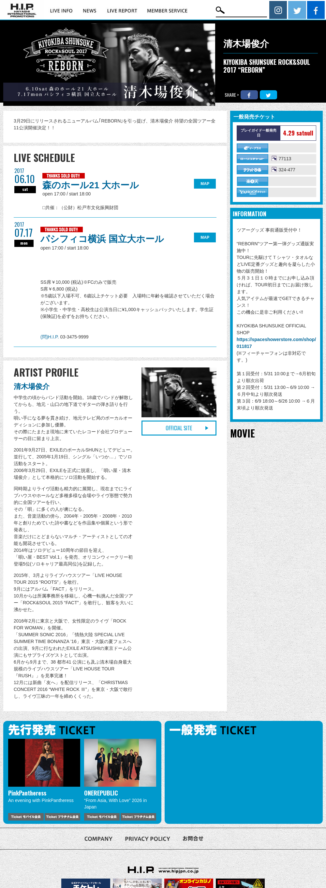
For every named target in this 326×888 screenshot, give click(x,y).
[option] (44, 780)
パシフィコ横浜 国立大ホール (102, 239)
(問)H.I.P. (50, 336)
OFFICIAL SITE (179, 428)
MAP (204, 183)
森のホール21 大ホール (90, 185)
